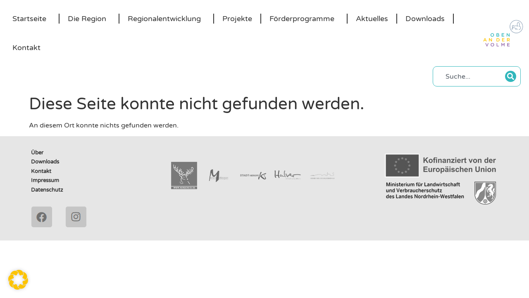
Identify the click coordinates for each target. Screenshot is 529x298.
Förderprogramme (303, 18)
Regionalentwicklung (166, 18)
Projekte (237, 18)
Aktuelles (372, 18)
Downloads (425, 18)
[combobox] (471, 76)
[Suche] (510, 76)
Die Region (89, 18)
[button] (18, 280)
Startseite (31, 18)
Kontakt (26, 47)
